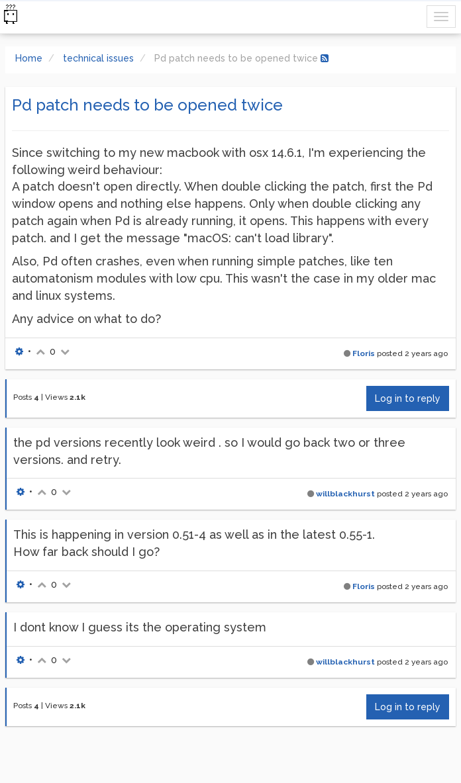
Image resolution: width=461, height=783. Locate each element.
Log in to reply (407, 398)
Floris (363, 353)
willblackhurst (345, 493)
